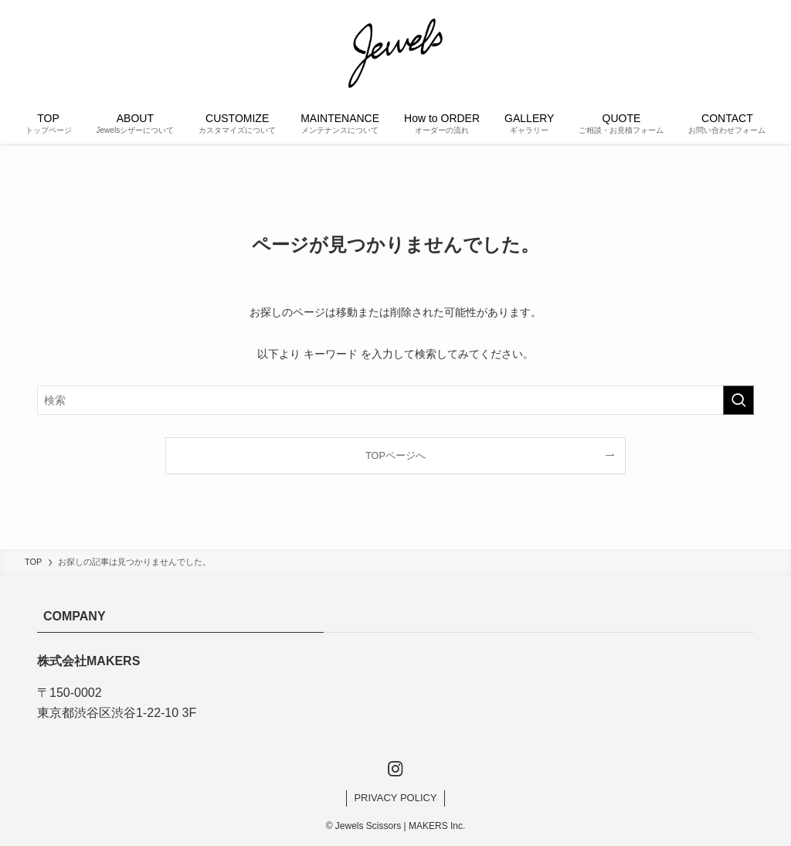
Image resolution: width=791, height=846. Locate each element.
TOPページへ (395, 455)
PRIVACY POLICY (395, 798)
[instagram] (395, 768)
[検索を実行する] (738, 400)
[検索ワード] (395, 400)
